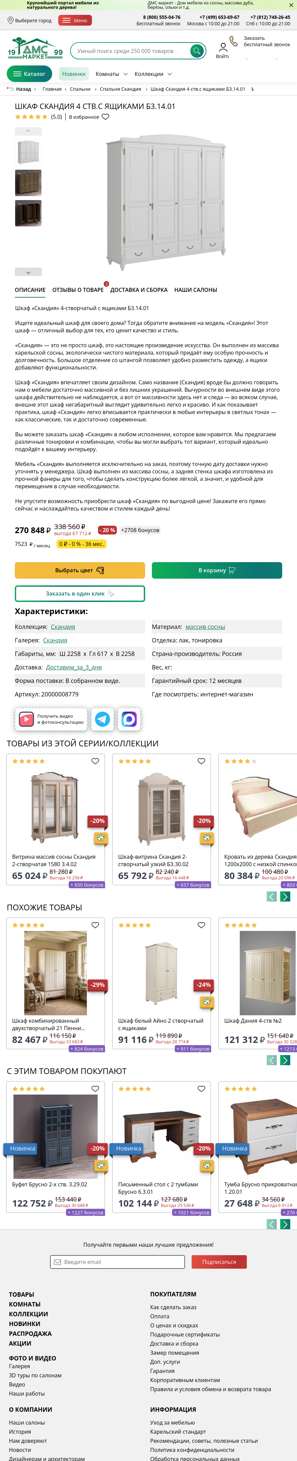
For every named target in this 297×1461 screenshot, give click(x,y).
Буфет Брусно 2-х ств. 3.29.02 (49, 1184)
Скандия (63, 627)
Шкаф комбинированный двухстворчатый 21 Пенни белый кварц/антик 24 (46, 1024)
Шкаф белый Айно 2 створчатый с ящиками (160, 1024)
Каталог (29, 74)
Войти (223, 50)
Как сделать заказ (173, 1307)
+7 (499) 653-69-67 (219, 17)
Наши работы (27, 1393)
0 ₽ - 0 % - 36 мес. (81, 544)
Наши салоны (27, 1422)
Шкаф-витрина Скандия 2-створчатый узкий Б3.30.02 (153, 860)
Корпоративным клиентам (185, 1380)
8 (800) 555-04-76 (161, 17)
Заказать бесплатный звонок (259, 74)
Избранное (250, 50)
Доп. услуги (165, 1362)
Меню (75, 20)
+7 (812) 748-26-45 (270, 17)
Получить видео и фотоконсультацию (51, 719)
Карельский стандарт (178, 1431)
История (20, 1431)
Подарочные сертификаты (185, 1334)
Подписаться (219, 1262)
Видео (17, 1384)
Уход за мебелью (172, 1422)
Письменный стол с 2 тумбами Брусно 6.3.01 (158, 1188)
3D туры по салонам (35, 1375)
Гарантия (162, 1371)
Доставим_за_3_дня (74, 667)
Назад (23, 89)
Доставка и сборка (174, 1343)
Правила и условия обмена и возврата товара (210, 1389)
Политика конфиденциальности (192, 1450)
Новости (20, 1450)
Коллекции (149, 74)
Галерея (19, 1366)
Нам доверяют (28, 1440)
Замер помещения (174, 1352)
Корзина (280, 50)
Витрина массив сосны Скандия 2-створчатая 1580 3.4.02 (54, 860)
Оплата (159, 1316)
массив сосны (205, 627)
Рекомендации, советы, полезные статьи (204, 1440)
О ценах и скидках (174, 1325)
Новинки (74, 74)
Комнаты (107, 74)
